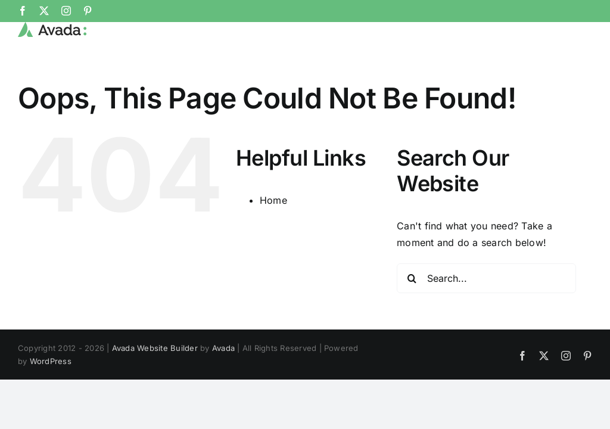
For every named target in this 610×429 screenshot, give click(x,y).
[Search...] (486, 278)
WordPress (50, 361)
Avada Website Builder (155, 348)
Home (273, 200)
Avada (223, 348)
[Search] (412, 278)
